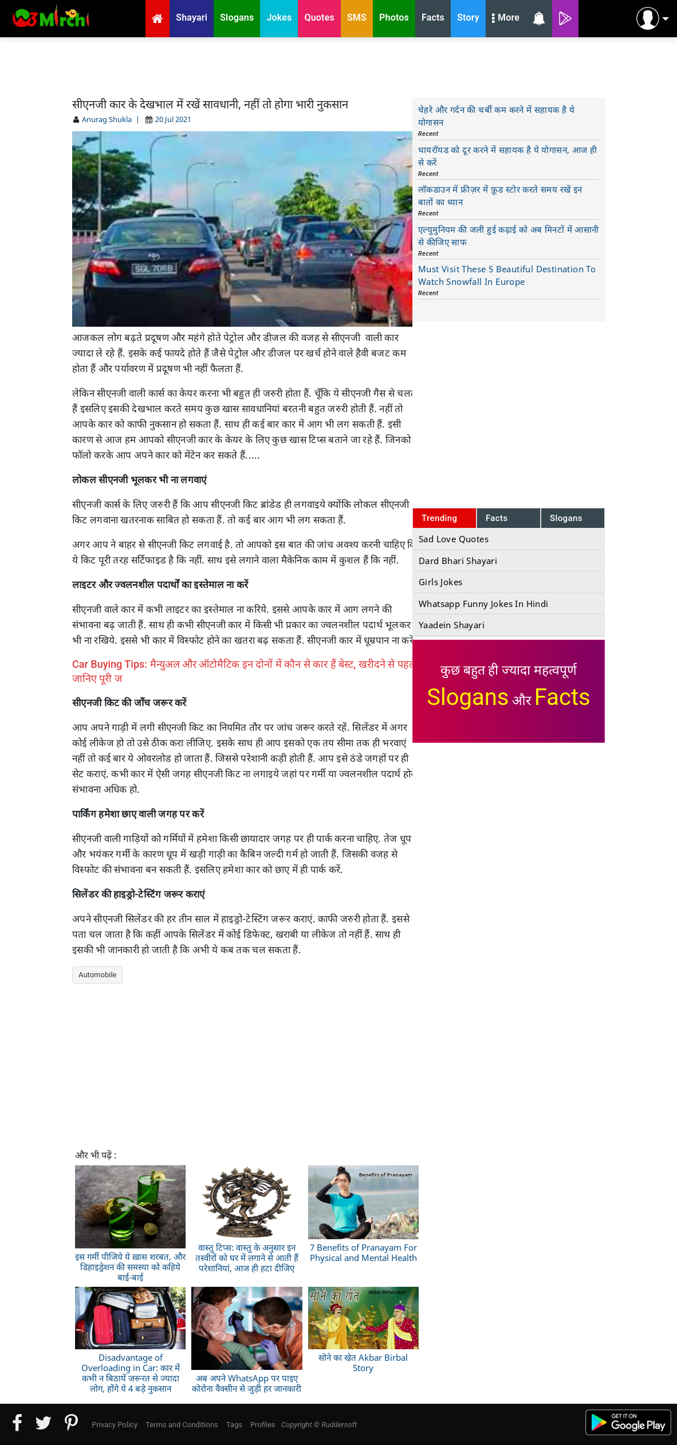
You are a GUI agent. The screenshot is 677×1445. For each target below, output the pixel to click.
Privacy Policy (114, 1424)
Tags (234, 1424)
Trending (440, 518)
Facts (497, 518)
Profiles (262, 1424)
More (505, 18)
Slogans (566, 518)
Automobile (97, 974)
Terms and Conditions (181, 1424)
